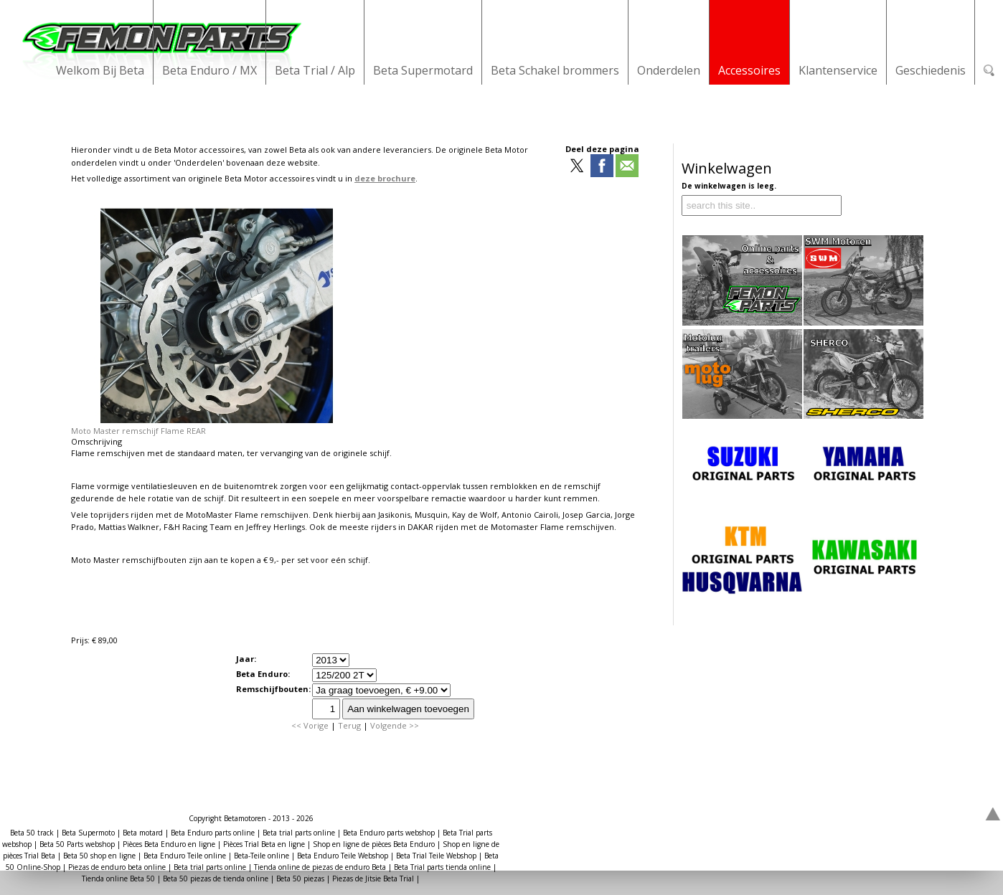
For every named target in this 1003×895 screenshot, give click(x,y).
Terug (349, 725)
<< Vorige (310, 725)
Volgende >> (394, 725)
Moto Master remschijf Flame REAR (138, 430)
